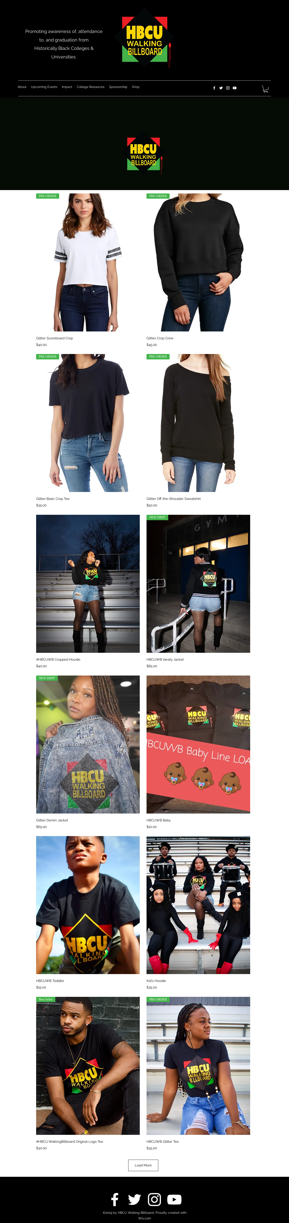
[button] (266, 89)
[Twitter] (221, 88)
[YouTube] (234, 88)
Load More (143, 1165)
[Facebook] (214, 88)
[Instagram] (228, 88)
